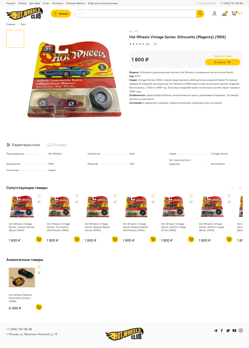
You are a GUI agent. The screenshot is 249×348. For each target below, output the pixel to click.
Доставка (35, 3)
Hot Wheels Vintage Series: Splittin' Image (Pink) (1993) (179, 229)
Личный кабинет (75, 3)
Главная (10, 24)
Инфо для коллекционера (103, 3)
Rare (23, 24)
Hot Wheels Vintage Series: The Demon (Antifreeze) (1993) (58, 229)
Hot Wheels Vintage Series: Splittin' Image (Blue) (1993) (219, 229)
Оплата (22, 3)
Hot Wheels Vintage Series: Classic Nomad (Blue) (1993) (19, 229)
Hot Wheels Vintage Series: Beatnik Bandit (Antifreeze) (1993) (139, 229)
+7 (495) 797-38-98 (231, 3)
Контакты (57, 3)
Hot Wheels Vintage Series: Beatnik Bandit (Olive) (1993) (99, 229)
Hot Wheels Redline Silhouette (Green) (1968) (17, 302)
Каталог (11, 3)
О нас (46, 3)
